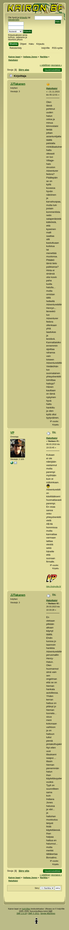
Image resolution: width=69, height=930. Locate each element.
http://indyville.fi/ (53, 586)
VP (12, 432)
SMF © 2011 (33, 913)
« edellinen (45, 65)
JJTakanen (17, 84)
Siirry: (37, 888)
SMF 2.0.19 (22, 913)
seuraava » (56, 65)
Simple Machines (47, 913)
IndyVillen (26, 909)
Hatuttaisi (51, 88)
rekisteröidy (13, 19)
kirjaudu (23, 17)
